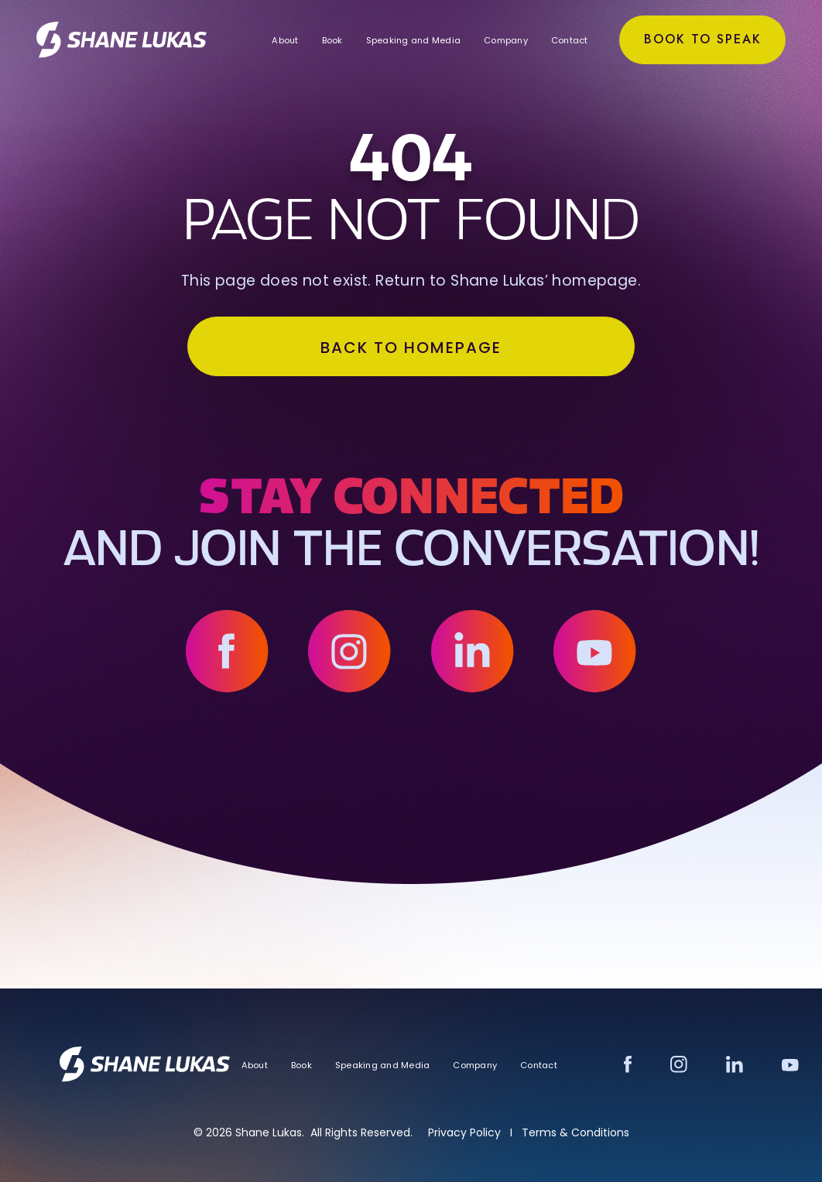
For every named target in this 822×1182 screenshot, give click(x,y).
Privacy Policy (464, 1132)
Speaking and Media (410, 40)
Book (329, 40)
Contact (567, 40)
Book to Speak (700, 39)
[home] (124, 39)
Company (503, 40)
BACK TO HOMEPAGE (411, 350)
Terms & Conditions (575, 1132)
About (282, 40)
